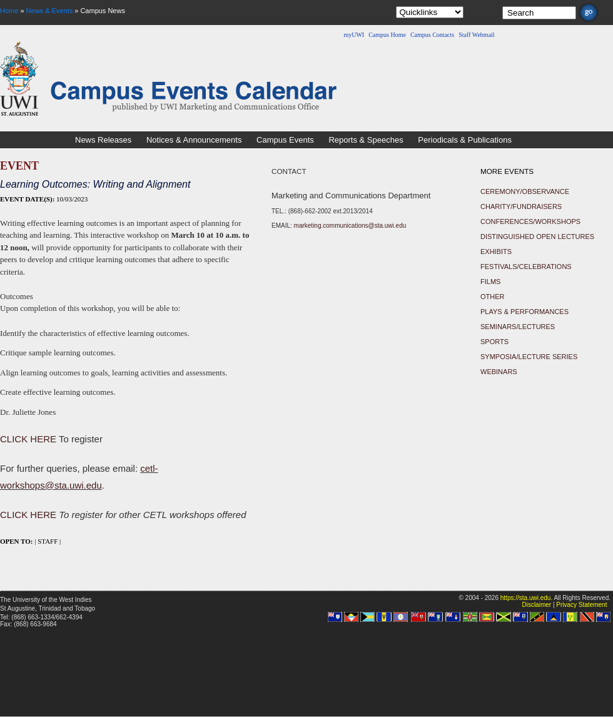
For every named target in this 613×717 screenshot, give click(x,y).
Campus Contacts (432, 34)
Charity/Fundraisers (521, 206)
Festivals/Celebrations (526, 266)
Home (9, 10)
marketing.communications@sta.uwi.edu (350, 225)
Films (490, 281)
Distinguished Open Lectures (537, 236)
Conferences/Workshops (530, 221)
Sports (494, 341)
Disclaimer (536, 604)
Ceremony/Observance (524, 191)
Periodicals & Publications (465, 140)
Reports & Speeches (365, 140)
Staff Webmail (476, 34)
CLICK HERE (28, 439)
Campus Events (285, 140)
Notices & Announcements (193, 140)
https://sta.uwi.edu (525, 597)
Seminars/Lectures (517, 326)
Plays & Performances (524, 311)
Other (492, 296)
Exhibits (496, 251)
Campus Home (387, 34)
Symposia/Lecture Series (528, 356)
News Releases (103, 140)
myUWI (353, 34)
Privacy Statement (581, 604)
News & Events (49, 10)
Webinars (498, 371)
